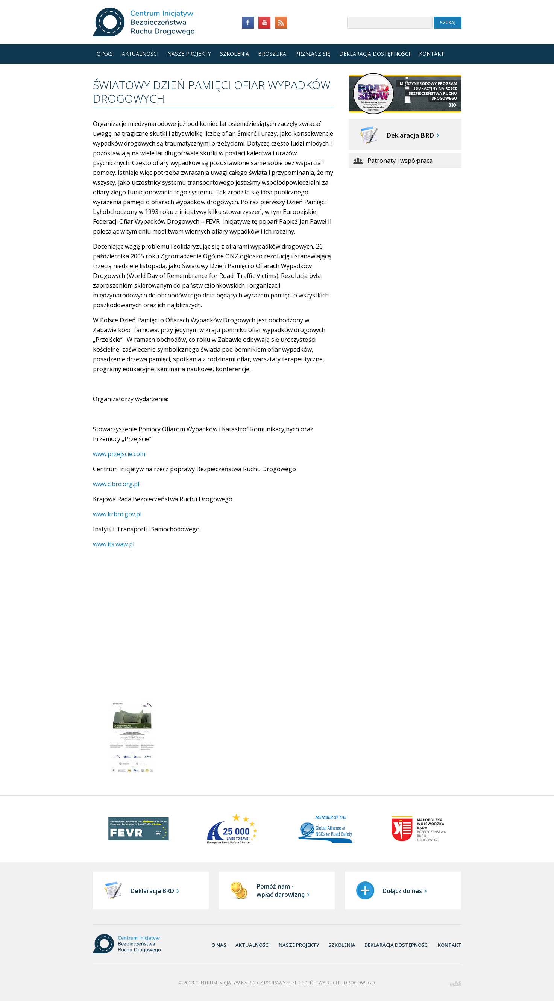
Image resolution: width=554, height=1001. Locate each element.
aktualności (252, 945)
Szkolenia (234, 53)
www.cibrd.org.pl (116, 484)
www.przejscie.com (119, 454)
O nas (105, 53)
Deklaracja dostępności (374, 53)
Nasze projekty (189, 53)
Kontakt (431, 53)
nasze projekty (299, 945)
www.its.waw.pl (113, 544)
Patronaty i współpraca (400, 160)
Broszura (270, 54)
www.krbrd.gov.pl (117, 514)
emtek (455, 983)
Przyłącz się (312, 53)
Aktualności (140, 53)
